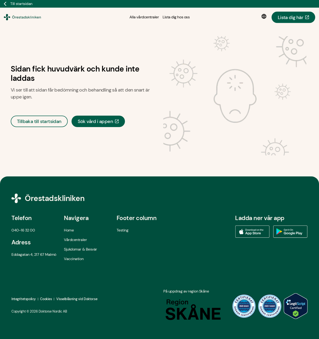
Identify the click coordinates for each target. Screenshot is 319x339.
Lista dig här (293, 17)
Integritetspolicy (23, 299)
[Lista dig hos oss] (176, 17)
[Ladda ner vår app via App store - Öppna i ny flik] (252, 232)
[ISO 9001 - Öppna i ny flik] (244, 306)
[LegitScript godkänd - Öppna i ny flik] (296, 306)
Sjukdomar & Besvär (80, 249)
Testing (123, 230)
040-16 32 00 (23, 230)
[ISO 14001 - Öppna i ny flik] (270, 306)
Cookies (46, 299)
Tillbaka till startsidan (39, 121)
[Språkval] (265, 16)
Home (69, 230)
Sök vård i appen (98, 121)
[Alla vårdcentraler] (144, 17)
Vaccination (73, 258)
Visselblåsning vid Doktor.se (76, 299)
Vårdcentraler (75, 239)
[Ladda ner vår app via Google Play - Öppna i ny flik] (290, 232)
